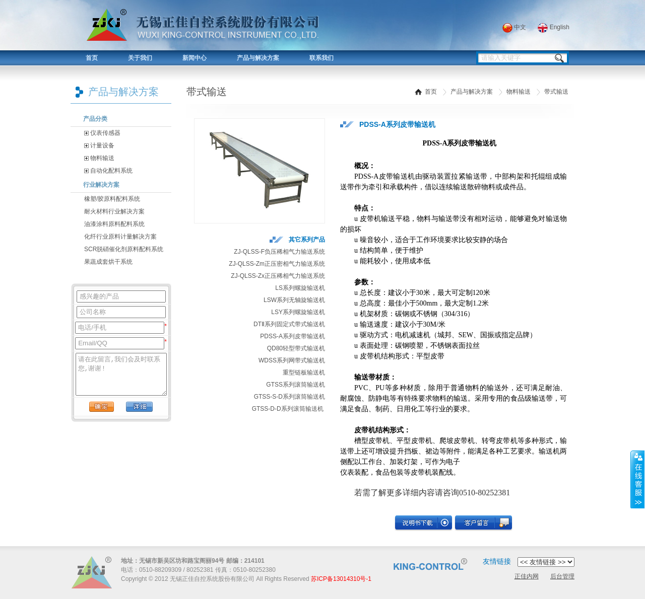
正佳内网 (526, 576)
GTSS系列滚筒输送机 (295, 384)
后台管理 (562, 576)
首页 (92, 57)
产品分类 (95, 118)
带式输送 (556, 91)
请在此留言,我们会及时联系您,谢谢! (121, 374)
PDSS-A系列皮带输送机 (292, 336)
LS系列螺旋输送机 (300, 287)
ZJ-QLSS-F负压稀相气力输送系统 (279, 251)
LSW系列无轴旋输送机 (294, 300)
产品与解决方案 (258, 57)
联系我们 (321, 57)
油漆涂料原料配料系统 (114, 224)
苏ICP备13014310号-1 (341, 578)
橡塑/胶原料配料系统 (112, 198)
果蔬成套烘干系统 (108, 261)
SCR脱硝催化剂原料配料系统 (123, 249)
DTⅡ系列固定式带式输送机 (289, 324)
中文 (514, 27)
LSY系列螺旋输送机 (298, 312)
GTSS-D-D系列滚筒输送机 (288, 408)
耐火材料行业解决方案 (114, 211)
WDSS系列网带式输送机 (292, 360)
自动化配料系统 (108, 170)
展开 (637, 479)
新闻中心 (194, 57)
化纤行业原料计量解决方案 (120, 236)
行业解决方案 (101, 184)
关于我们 (140, 57)
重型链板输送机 (304, 372)
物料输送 (99, 158)
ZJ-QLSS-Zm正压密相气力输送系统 (277, 263)
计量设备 (99, 145)
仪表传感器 (102, 132)
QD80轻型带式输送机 (296, 348)
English (553, 27)
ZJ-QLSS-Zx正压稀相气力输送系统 (278, 275)
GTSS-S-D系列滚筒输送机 (289, 396)
